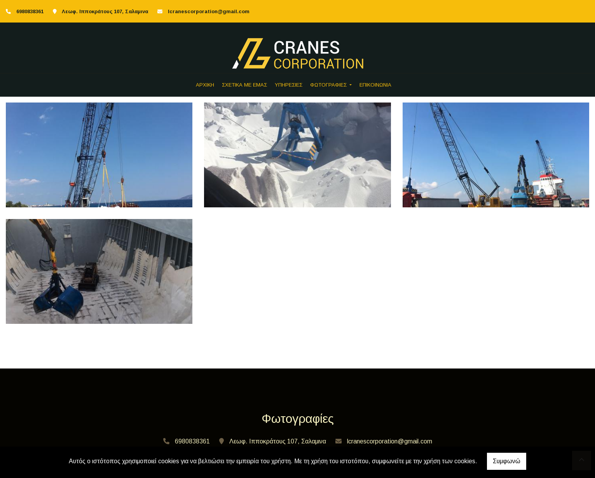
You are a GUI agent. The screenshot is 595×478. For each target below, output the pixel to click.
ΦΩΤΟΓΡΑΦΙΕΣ (329, 85)
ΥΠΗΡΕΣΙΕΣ (288, 85)
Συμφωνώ (506, 461)
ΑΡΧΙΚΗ (205, 85)
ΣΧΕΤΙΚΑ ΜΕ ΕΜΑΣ (244, 85)
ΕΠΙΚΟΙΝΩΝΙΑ (375, 85)
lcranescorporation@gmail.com (209, 11)
